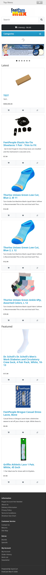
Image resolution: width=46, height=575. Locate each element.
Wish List (5, 557)
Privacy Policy (7, 510)
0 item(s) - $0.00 (23, 27)
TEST (6, 95)
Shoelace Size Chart (9, 516)
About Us (5, 504)
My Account (6, 551)
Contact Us (6, 525)
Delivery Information (9, 507)
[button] (40, 2)
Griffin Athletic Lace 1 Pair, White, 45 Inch (18, 466)
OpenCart (14, 569)
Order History (7, 554)
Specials (5, 542)
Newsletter (6, 560)
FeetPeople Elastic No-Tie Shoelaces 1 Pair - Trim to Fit (19, 144)
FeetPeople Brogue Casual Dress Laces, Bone (22, 413)
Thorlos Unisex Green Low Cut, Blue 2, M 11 (21, 196)
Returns (4, 528)
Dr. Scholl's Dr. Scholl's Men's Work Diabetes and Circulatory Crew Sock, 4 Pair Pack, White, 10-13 (22, 361)
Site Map (5, 530)
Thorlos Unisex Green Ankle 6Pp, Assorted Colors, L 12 (22, 301)
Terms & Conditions (9, 513)
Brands (4, 540)
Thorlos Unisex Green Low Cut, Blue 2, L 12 (21, 249)
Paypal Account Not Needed (12, 502)
